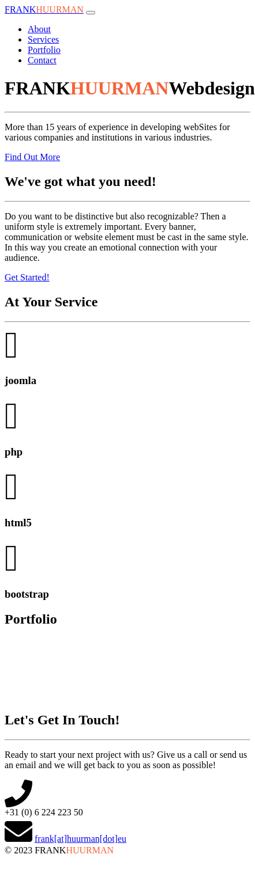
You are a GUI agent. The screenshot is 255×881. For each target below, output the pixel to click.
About (39, 29)
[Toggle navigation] (90, 12)
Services (43, 39)
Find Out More (32, 157)
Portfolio (44, 50)
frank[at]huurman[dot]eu (80, 839)
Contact (42, 60)
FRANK (44, 9)
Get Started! (27, 277)
